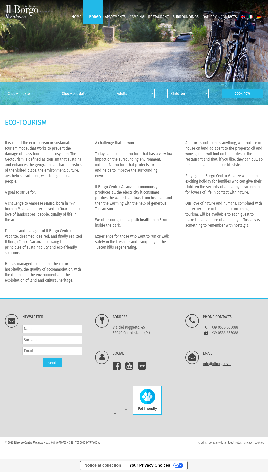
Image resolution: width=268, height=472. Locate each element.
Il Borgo (93, 16)
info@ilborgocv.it (217, 364)
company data (217, 442)
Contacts (229, 16)
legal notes (235, 442)
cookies (259, 442)
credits (202, 442)
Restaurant (158, 16)
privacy (248, 442)
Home (77, 16)
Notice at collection (102, 465)
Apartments (115, 16)
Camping (137, 16)
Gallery (210, 16)
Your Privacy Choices (150, 465)
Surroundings (186, 16)
